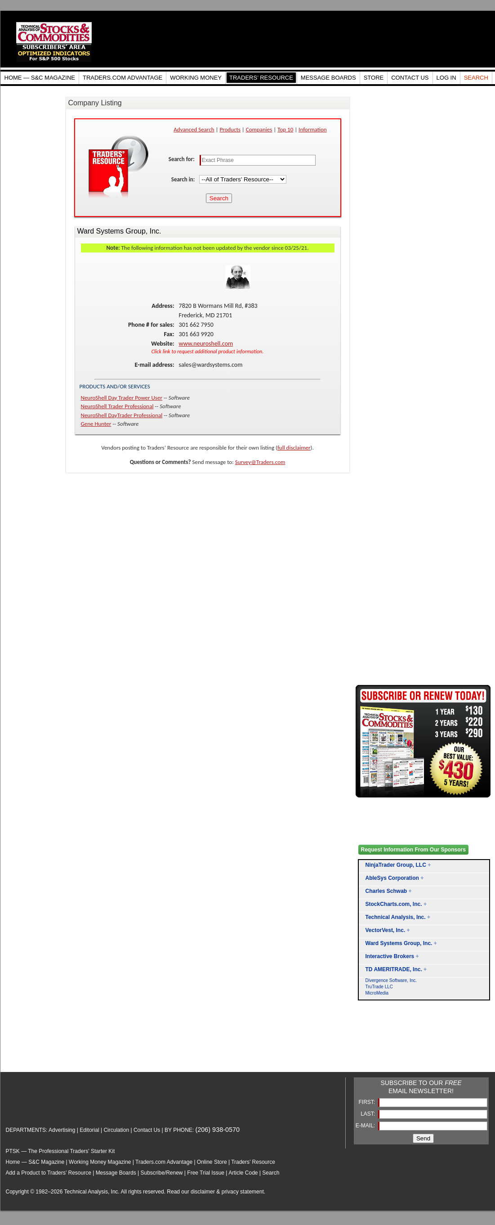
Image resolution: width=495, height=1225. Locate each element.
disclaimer (203, 1192)
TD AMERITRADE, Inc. (394, 969)
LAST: (368, 1114)
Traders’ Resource (253, 1162)
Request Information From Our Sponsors (413, 850)
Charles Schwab (386, 891)
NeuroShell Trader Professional (117, 406)
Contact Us (147, 1130)
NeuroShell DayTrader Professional (122, 415)
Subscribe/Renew (161, 1173)
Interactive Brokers (390, 956)
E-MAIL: (366, 1125)
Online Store (212, 1162)
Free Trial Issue (205, 1173)
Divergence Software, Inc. (391, 980)
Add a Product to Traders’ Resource (48, 1173)
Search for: (182, 159)
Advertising (62, 1130)
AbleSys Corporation (392, 878)
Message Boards (116, 1173)
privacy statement (243, 1192)
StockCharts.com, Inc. (394, 904)
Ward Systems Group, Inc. (399, 943)
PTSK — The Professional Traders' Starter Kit (60, 1151)
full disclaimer (294, 447)
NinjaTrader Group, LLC (396, 865)
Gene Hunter (96, 423)
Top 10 (285, 129)
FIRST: (367, 1102)
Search (270, 1173)
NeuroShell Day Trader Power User (121, 397)
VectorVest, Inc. (386, 930)
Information (313, 129)
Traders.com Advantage (164, 1162)
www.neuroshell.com (206, 343)
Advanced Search (194, 129)
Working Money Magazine (100, 1162)
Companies (259, 129)
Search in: (183, 179)
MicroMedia (377, 993)
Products (230, 129)
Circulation (116, 1130)
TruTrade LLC (379, 986)
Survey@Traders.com (260, 462)
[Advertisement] (392, 1047)
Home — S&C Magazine (35, 1162)
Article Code (243, 1173)
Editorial (89, 1130)
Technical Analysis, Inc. (396, 917)
